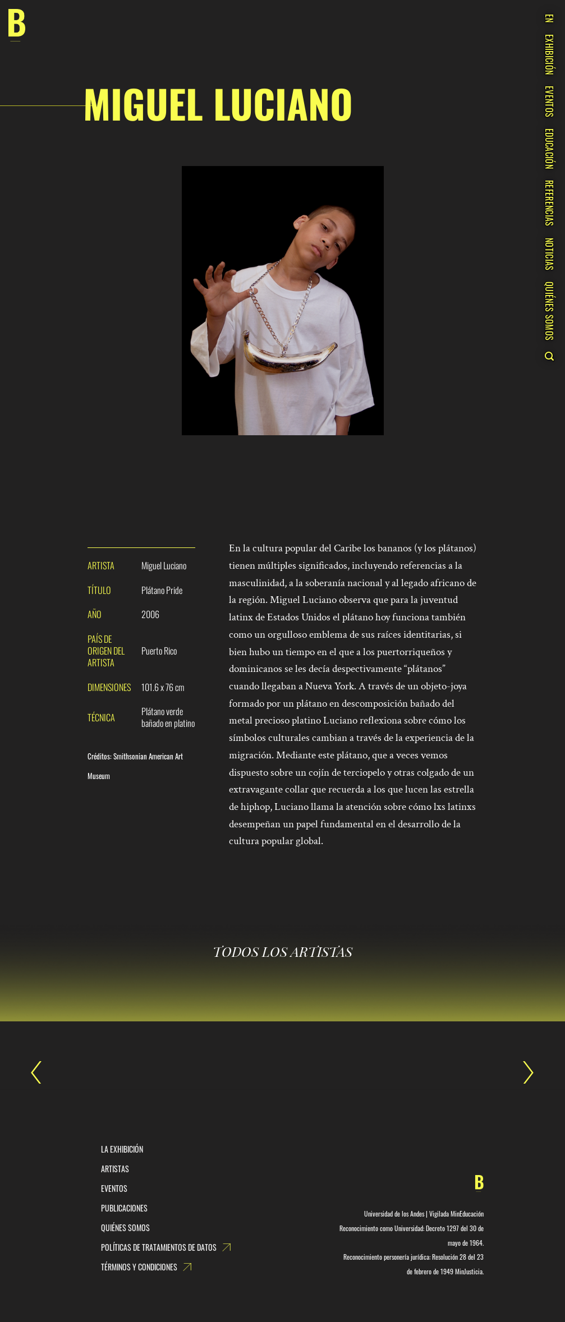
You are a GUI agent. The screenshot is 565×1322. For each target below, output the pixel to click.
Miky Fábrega (523, 1072)
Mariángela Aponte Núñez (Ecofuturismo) (42, 1072)
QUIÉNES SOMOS (549, 311)
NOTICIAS (549, 254)
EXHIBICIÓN (549, 54)
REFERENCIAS (549, 203)
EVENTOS (549, 101)
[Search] (549, 356)
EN (549, 18)
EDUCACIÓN (549, 148)
